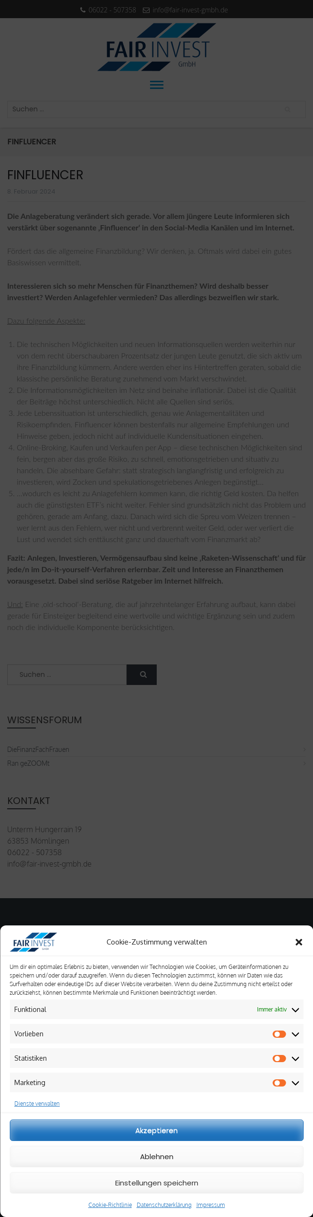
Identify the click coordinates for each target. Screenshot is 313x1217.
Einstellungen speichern (156, 1183)
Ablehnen (156, 1157)
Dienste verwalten (37, 1103)
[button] (298, 942)
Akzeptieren (156, 1130)
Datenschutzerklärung (164, 1204)
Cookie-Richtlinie (110, 1204)
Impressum (210, 1204)
